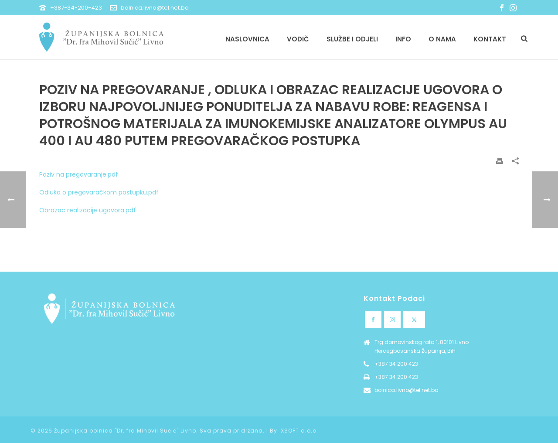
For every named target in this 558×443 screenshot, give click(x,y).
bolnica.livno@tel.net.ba (155, 7)
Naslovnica (247, 39)
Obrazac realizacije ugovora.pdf (87, 210)
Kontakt (489, 39)
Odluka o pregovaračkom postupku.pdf (99, 192)
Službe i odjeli (352, 39)
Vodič (298, 39)
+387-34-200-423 (76, 7)
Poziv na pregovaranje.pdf (78, 174)
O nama (442, 39)
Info (403, 39)
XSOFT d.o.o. (299, 430)
